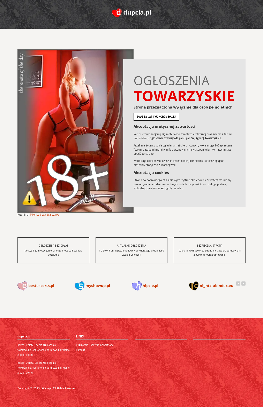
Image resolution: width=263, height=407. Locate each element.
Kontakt (80, 350)
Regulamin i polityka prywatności (95, 345)
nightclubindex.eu (211, 285)
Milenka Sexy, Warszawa (44, 214)
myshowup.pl (92, 285)
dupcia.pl (46, 388)
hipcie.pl (145, 285)
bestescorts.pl (35, 285)
